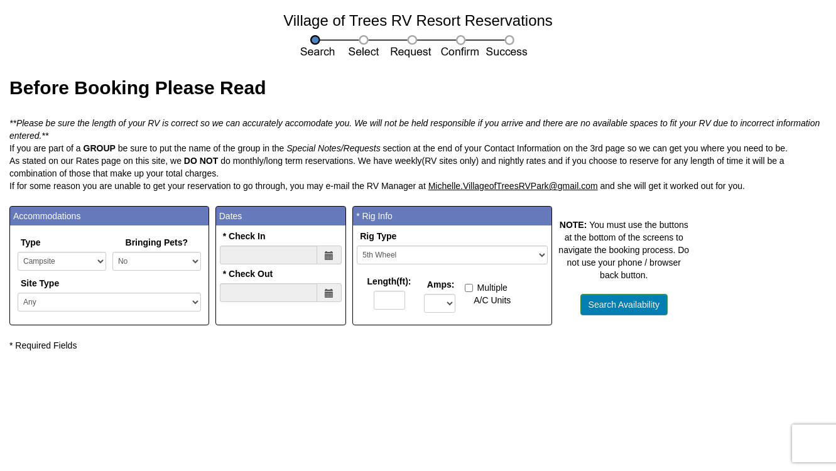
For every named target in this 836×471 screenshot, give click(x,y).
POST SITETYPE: (62, 261)
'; (109, 302)
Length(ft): (389, 281)
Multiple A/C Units (488, 294)
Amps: (438, 284)
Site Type (40, 283)
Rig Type (378, 236)
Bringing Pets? (157, 242)
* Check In (244, 236)
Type (31, 242)
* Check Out (248, 274)
